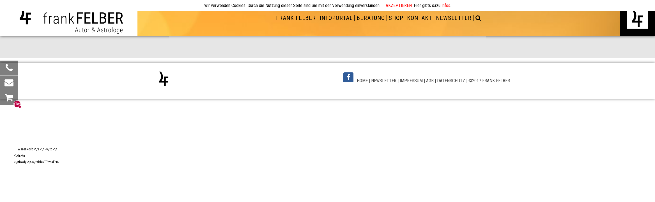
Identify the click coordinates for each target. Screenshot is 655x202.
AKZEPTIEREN (399, 5)
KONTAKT (419, 18)
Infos (446, 5)
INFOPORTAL (336, 18)
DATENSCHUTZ (451, 80)
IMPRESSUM (411, 80)
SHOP (396, 18)
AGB (430, 80)
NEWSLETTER (454, 18)
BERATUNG (371, 18)
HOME (362, 80)
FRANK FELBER (296, 18)
